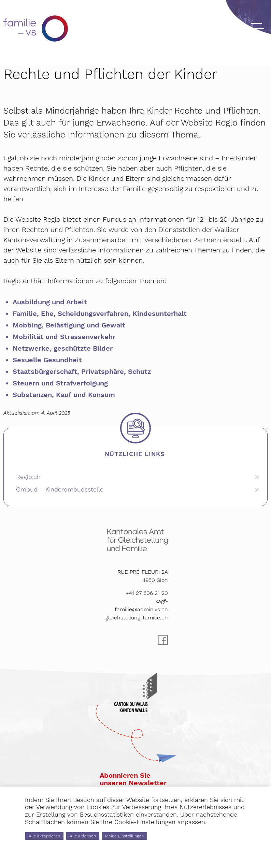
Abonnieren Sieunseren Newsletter (133, 779)
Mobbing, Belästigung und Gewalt (69, 325)
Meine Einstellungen (171, 834)
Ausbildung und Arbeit (50, 302)
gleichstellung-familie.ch (136, 617)
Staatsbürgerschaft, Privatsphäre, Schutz (82, 371)
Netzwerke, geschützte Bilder (63, 348)
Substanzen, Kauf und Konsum (64, 395)
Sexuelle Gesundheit (47, 360)
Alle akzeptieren (54, 834)
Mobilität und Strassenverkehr (64, 337)
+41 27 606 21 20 (147, 593)
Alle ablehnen (109, 834)
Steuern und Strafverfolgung (60, 383)
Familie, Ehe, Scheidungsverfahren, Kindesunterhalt (100, 313)
